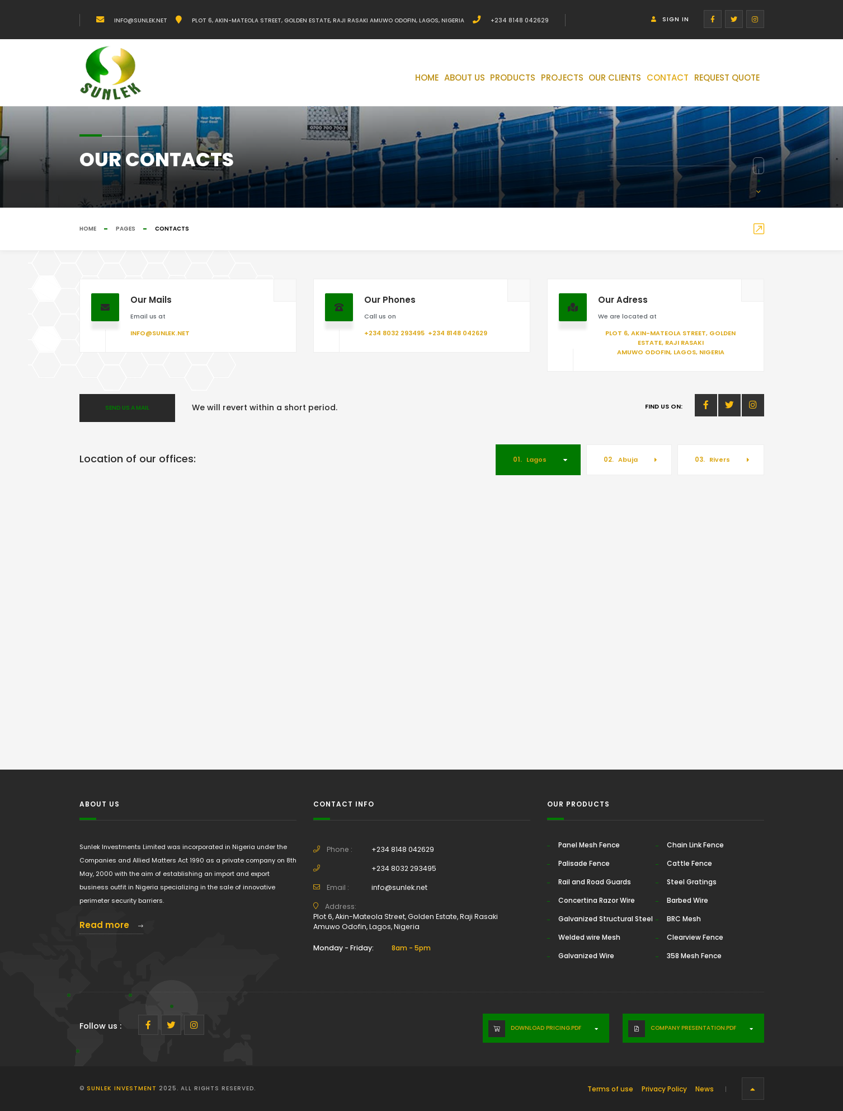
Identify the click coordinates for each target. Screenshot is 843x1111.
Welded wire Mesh (589, 937)
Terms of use (610, 1089)
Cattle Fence (689, 863)
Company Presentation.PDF (693, 1028)
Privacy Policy (664, 1089)
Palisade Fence (584, 863)
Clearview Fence (695, 937)
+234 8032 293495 (394, 333)
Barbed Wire (687, 900)
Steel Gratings (692, 882)
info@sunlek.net (139, 20)
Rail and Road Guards (594, 882)
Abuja (621, 459)
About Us (384, 79)
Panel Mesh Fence (589, 845)
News (704, 1089)
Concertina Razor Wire (596, 900)
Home (334, 79)
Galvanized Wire (586, 955)
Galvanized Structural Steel (605, 919)
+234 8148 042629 (519, 20)
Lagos (530, 459)
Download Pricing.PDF (546, 1028)
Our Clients (577, 79)
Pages (125, 228)
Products (447, 79)
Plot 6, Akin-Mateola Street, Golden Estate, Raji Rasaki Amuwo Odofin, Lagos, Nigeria (327, 20)
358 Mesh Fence (694, 955)
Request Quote (718, 79)
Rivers (712, 459)
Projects (510, 79)
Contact (644, 79)
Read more (111, 925)
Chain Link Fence (695, 845)
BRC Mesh (684, 919)
